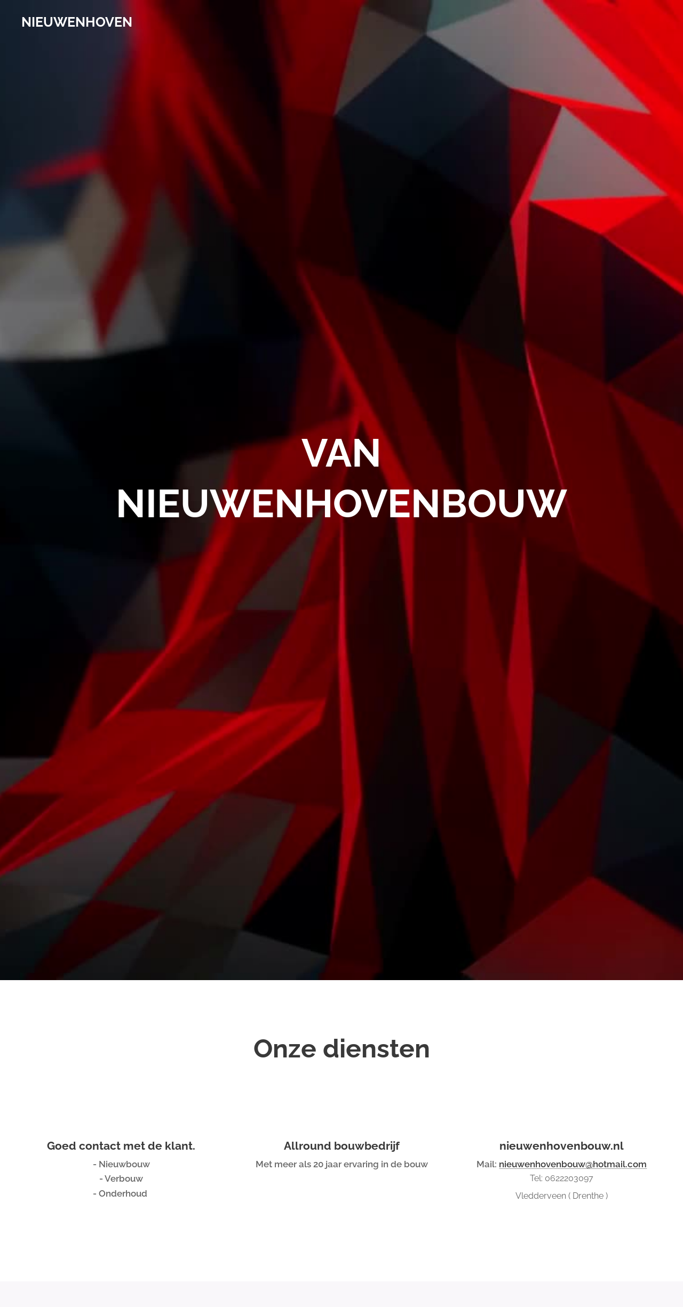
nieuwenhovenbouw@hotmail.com (573, 1164)
